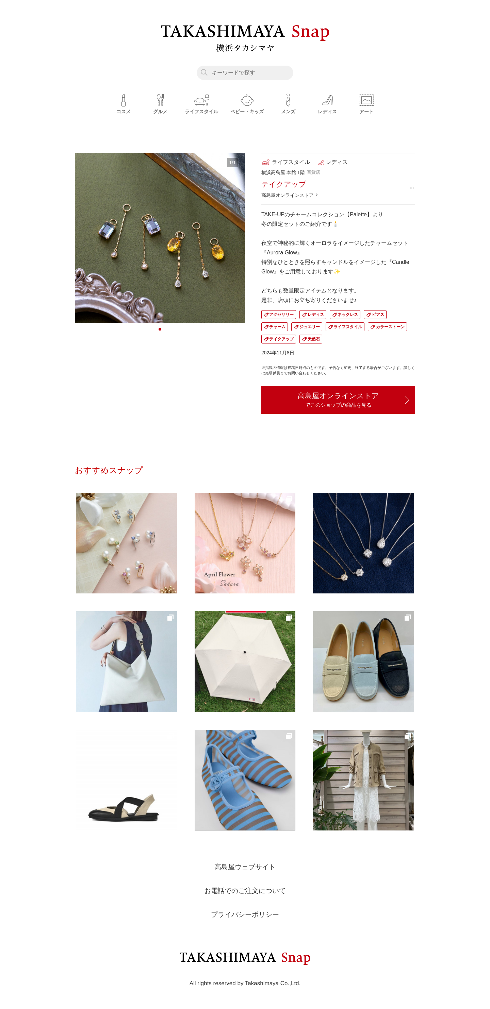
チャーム (277, 326)
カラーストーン (390, 326)
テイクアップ (281, 339)
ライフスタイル (347, 326)
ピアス (378, 314)
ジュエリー (309, 326)
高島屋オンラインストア (287, 195)
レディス (316, 314)
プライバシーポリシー (245, 915)
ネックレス (348, 314)
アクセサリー (281, 314)
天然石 (314, 339)
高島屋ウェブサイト (245, 867)
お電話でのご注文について (245, 891)
